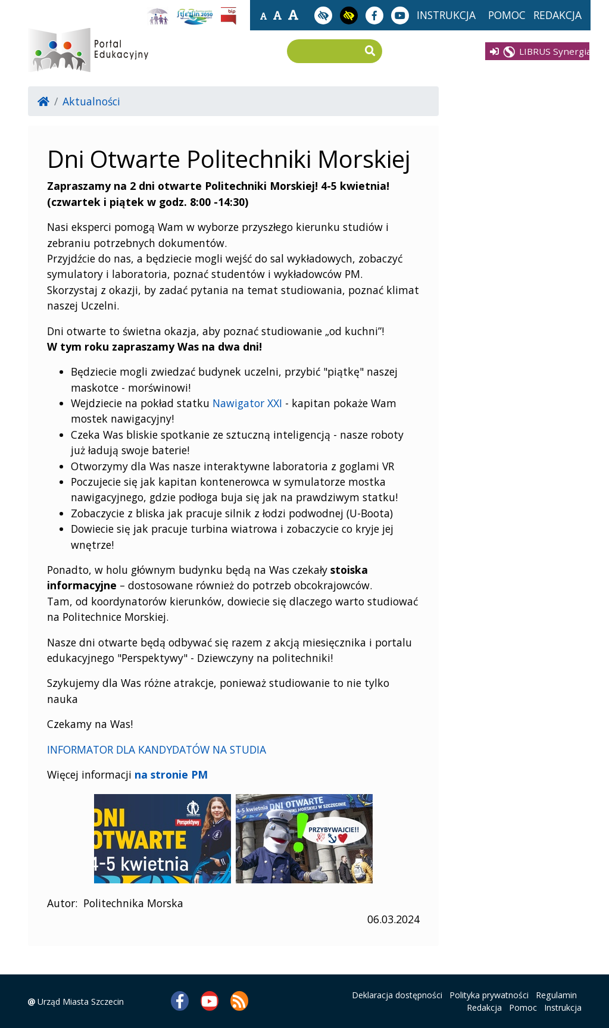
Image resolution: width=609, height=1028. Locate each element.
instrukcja (446, 15)
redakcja (557, 15)
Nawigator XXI (247, 403)
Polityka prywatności (489, 995)
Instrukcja (563, 1007)
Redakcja (484, 1007)
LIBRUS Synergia (540, 51)
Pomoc (523, 1007)
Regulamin (556, 995)
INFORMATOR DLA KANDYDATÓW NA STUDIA (156, 749)
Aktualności (91, 101)
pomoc (507, 15)
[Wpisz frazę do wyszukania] (325, 51)
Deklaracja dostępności (397, 995)
